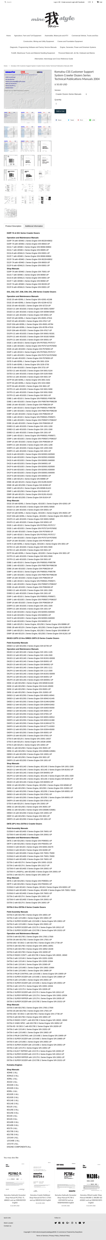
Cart (101, 2)
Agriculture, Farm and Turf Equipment (27, 36)
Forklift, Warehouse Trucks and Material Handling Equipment (33, 53)
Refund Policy (65, 1235)
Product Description (13, 226)
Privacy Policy (54, 1235)
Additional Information (34, 226)
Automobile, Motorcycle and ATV (56, 36)
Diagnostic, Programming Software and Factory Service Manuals (33, 47)
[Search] (10, 2)
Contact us (7, 1226)
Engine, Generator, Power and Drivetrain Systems (78, 47)
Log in (56, 2)
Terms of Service (42, 1235)
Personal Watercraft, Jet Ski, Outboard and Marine (76, 53)
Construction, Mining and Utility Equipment (38, 41)
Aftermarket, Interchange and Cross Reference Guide (54, 59)
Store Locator (8, 1223)
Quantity (58, 100)
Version (58, 90)
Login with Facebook (77, 2)
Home (8, 36)
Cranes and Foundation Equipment (70, 41)
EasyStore (78, 1232)
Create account (66, 2)
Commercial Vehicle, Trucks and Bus (85, 36)
